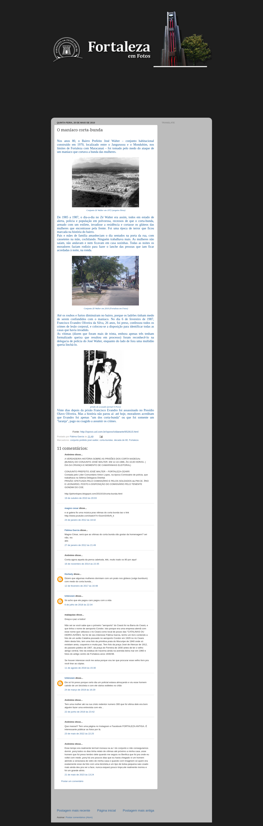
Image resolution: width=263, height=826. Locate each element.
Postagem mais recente (73, 810)
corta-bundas (106, 440)
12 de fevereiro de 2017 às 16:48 (81, 586)
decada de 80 (121, 440)
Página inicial (106, 810)
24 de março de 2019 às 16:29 (80, 689)
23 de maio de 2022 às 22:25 (79, 733)
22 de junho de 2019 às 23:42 (80, 711)
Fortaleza (133, 440)
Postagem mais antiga (138, 810)
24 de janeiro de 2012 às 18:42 (80, 520)
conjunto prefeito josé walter (84, 440)
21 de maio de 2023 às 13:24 (79, 774)
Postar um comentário (72, 781)
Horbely (69, 574)
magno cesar (71, 508)
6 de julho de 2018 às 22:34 (79, 604)
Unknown (70, 596)
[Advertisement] (131, 92)
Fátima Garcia (72, 530)
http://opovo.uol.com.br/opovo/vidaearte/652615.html (109, 431)
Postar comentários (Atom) (79, 817)
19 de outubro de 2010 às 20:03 (81, 498)
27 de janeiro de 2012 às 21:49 (80, 545)
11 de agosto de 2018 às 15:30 (80, 668)
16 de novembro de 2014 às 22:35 (82, 564)
